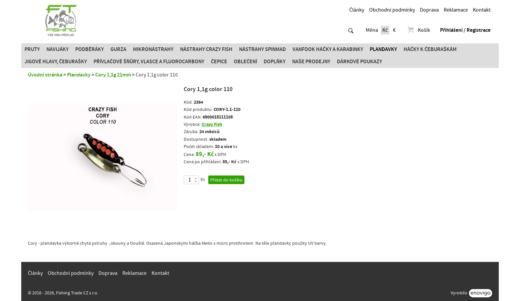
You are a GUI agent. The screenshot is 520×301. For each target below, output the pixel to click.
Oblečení (245, 62)
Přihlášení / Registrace (465, 30)
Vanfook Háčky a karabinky (327, 49)
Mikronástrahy (153, 49)
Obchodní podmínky (392, 10)
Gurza (118, 49)
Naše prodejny (311, 62)
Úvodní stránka (45, 75)
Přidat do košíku (226, 180)
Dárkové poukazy (359, 62)
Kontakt (481, 10)
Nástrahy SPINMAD (262, 49)
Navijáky (57, 49)
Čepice (219, 62)
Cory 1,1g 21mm (113, 75)
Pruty (32, 49)
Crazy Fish (212, 124)
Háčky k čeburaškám (430, 49)
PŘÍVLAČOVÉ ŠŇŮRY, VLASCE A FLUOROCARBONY (149, 62)
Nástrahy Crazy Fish (206, 49)
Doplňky (275, 62)
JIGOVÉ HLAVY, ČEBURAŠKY (56, 62)
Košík (418, 30)
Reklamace (456, 10)
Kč (385, 30)
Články (356, 10)
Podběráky (89, 49)
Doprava (429, 10)
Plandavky (383, 49)
